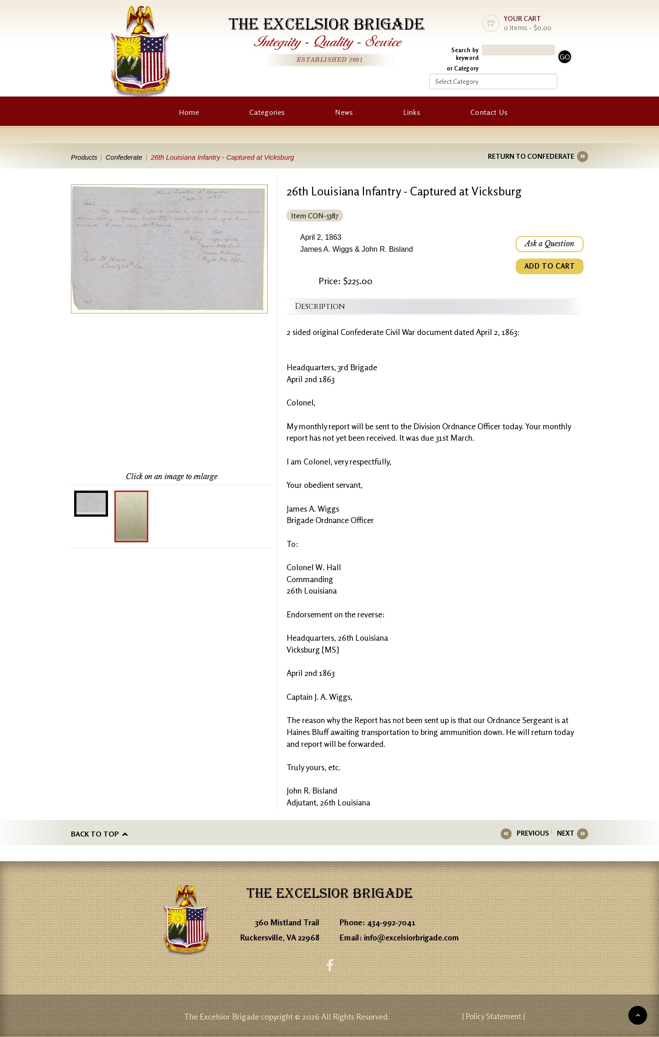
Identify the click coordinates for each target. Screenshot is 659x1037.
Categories (267, 112)
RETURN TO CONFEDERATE (531, 156)
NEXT (565, 833)
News (344, 112)
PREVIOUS (535, 833)
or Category (463, 68)
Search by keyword (465, 53)
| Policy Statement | (510, 1016)
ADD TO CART (549, 267)
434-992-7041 (391, 922)
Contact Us (489, 112)
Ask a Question (549, 244)
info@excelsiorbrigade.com (414, 937)
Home (189, 112)
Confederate (126, 157)
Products (84, 157)
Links (411, 112)
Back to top (95, 833)
